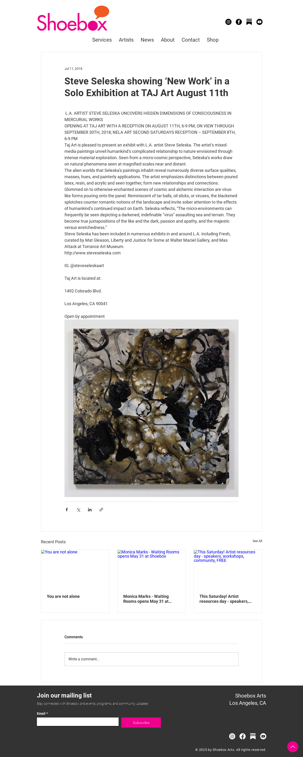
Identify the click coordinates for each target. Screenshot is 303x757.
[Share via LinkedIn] (90, 509)
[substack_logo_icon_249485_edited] (253, 736)
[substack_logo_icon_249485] (249, 22)
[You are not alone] (75, 569)
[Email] (76, 722)
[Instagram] (228, 22)
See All (257, 541)
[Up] (292, 746)
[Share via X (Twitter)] (78, 509)
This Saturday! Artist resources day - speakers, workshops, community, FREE (227, 599)
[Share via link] (101, 509)
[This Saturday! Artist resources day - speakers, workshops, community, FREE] (228, 569)
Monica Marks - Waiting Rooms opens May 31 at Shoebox (146, 599)
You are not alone (63, 596)
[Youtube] (259, 22)
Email (42, 714)
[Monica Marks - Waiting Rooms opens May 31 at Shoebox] (152, 569)
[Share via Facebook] (66, 509)
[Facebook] (239, 22)
